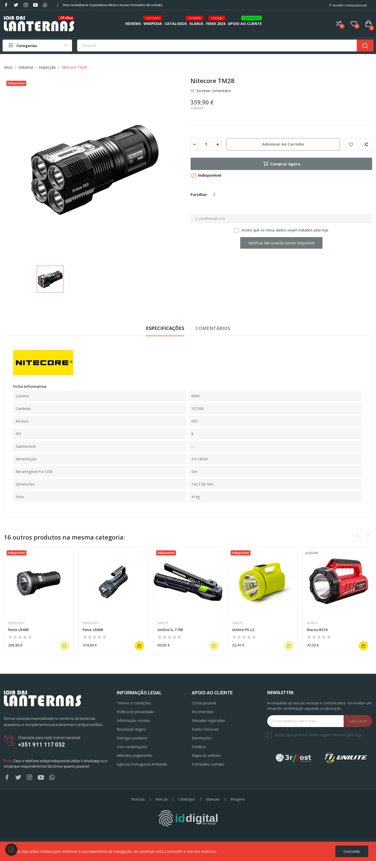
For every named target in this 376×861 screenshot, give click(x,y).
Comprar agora (281, 164)
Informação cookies (133, 720)
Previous (357, 536)
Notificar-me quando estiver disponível (281, 242)
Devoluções (202, 738)
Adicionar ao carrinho (283, 144)
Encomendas (202, 711)
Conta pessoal (204, 703)
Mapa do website (206, 755)
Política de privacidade (135, 711)
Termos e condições (134, 703)
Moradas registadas (208, 720)
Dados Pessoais (205, 729)
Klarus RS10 (317, 629)
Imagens (237, 799)
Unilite (162, 623)
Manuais (213, 799)
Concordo (352, 851)
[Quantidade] (206, 144)
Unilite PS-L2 (243, 629)
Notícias (138, 799)
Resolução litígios (131, 729)
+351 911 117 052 (41, 744)
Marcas (161, 799)
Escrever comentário (213, 91)
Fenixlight (16, 623)
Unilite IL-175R (170, 629)
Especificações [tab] (165, 328)
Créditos (199, 746)
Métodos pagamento (134, 755)
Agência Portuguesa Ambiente (142, 764)
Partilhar (214, 195)
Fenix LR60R (93, 629)
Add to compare (366, 144)
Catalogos (186, 799)
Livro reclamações (132, 746)
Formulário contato (208, 764)
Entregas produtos (132, 738)
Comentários (212, 328)
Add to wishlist (351, 144)
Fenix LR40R (18, 629)
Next (367, 536)
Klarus (312, 623)
